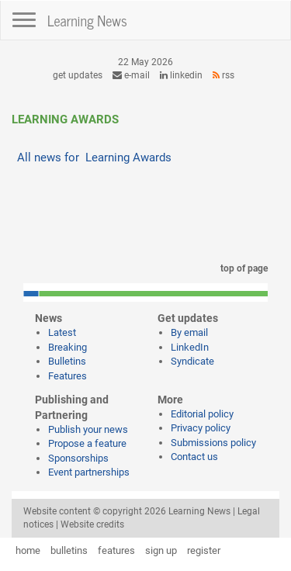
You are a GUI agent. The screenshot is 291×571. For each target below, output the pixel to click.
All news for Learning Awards (94, 157)
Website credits (92, 524)
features (116, 550)
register (203, 550)
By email (189, 332)
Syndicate (192, 361)
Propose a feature (87, 443)
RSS (223, 75)
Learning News (87, 20)
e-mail (131, 75)
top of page (241, 268)
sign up (161, 550)
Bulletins (67, 361)
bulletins (69, 550)
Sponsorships (78, 458)
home (28, 550)
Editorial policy (202, 414)
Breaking (67, 347)
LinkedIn (181, 75)
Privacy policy (200, 428)
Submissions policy (213, 442)
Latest (62, 332)
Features (67, 376)
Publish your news (88, 429)
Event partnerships (89, 472)
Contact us (194, 456)
